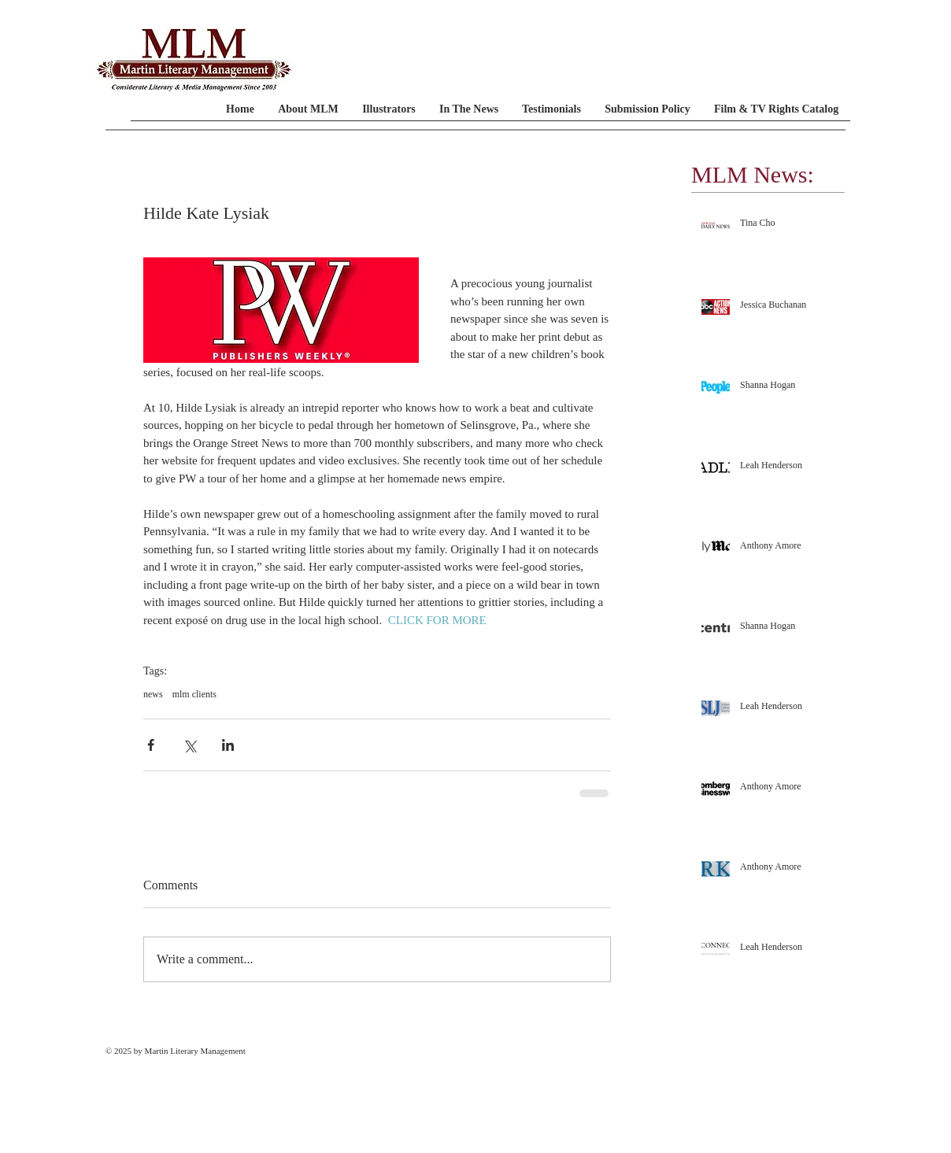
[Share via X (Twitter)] (189, 744)
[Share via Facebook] (150, 744)
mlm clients (194, 694)
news (153, 694)
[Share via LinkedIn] (227, 744)
